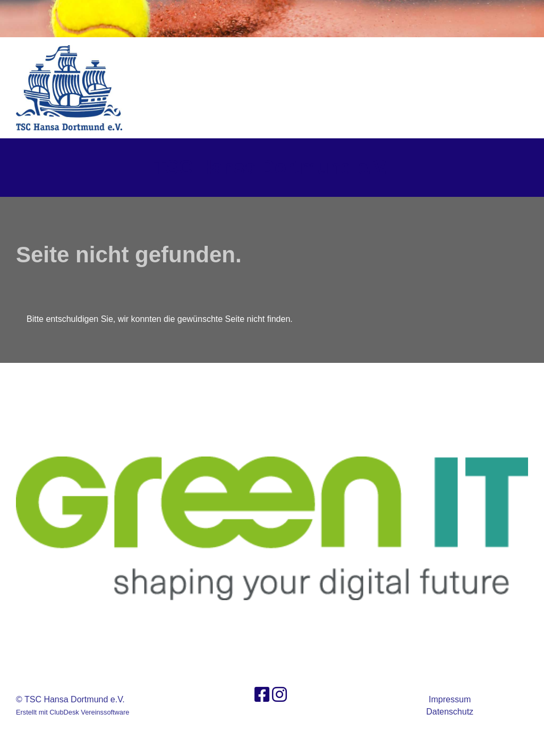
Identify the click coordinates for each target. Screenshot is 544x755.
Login (505, 87)
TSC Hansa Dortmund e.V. (272, 167)
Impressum (450, 699)
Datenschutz (449, 711)
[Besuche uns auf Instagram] (279, 694)
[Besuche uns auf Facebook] (261, 694)
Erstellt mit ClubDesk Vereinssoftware (72, 712)
